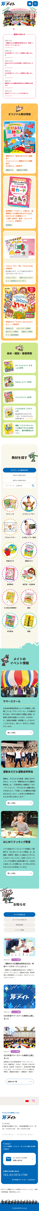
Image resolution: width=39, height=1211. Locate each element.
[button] (13, 29)
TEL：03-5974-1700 (8, 1129)
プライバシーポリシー (26, 1134)
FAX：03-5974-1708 (23, 1129)
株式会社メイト (8, 3)
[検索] (34, 485)
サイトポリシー (9, 1134)
